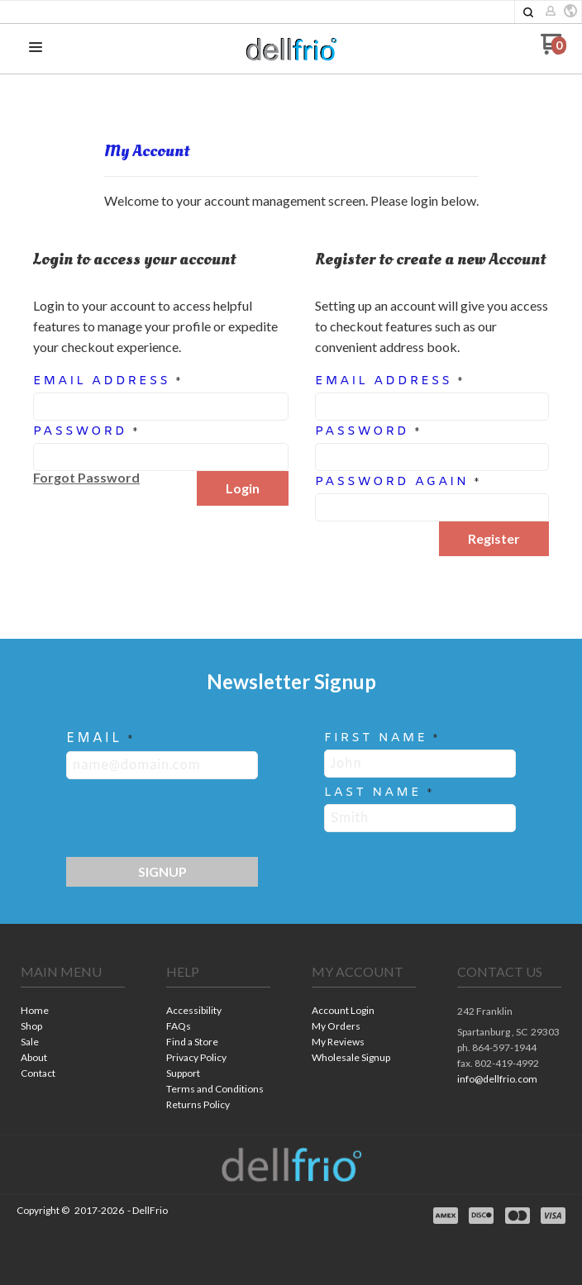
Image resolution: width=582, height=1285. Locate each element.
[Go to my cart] (553, 50)
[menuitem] (73, 1012)
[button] (528, 12)
